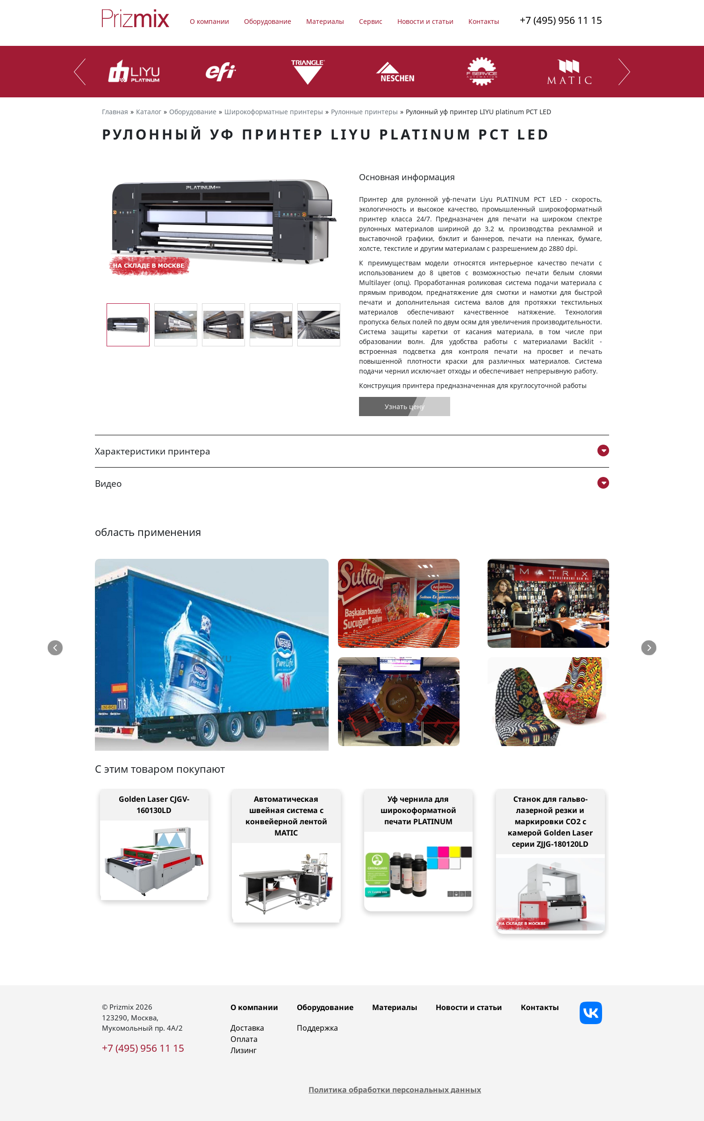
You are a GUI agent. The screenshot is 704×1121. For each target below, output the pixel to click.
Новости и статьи (425, 21)
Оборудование (267, 21)
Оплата (244, 1039)
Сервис (370, 21)
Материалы (325, 21)
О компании (209, 21)
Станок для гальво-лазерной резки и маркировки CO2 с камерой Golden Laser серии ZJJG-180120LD (550, 821)
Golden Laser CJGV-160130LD (154, 804)
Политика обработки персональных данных (395, 1089)
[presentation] (80, 72)
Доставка (247, 1028)
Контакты (483, 21)
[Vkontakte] (591, 1013)
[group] (223, 221)
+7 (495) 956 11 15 (561, 20)
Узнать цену (404, 406)
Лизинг (243, 1050)
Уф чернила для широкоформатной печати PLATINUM (418, 810)
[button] (55, 648)
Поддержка (317, 1028)
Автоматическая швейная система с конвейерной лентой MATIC (286, 816)
